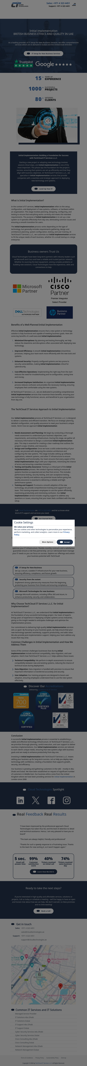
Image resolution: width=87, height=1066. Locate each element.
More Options (47, 542)
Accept (65, 542)
